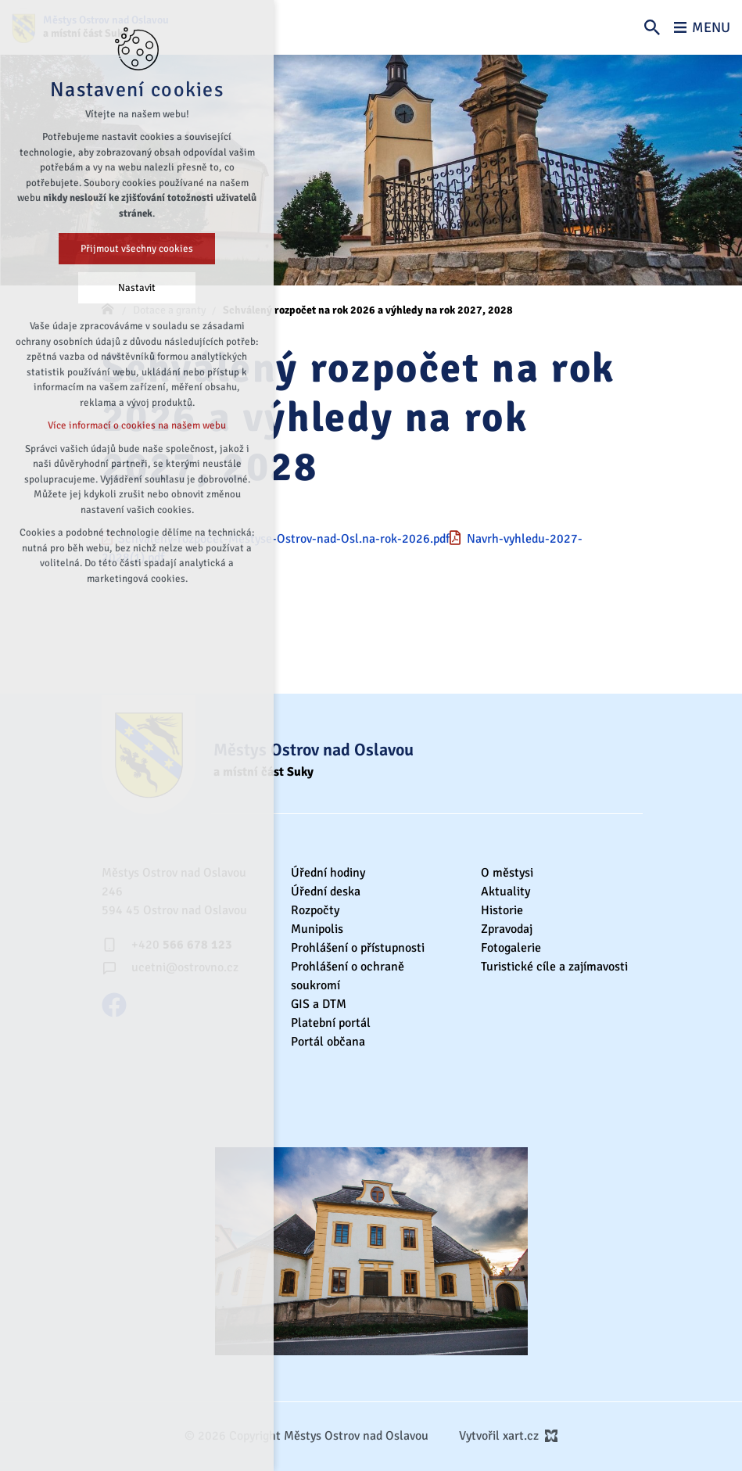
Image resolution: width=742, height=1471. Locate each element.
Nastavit (137, 288)
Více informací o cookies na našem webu (137, 425)
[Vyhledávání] (652, 27)
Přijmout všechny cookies (137, 248)
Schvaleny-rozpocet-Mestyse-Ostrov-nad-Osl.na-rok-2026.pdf (284, 539)
